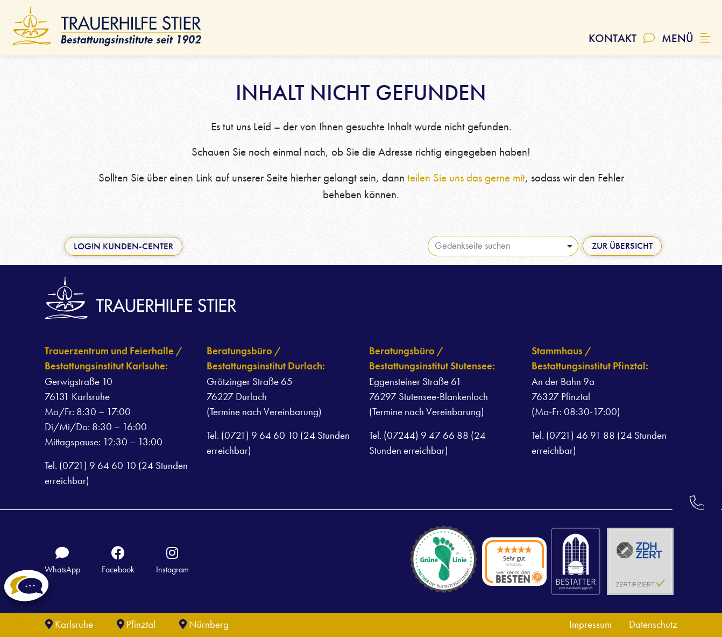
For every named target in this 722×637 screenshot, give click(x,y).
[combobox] (503, 246)
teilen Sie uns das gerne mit (466, 177)
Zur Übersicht (622, 246)
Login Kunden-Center (123, 246)
